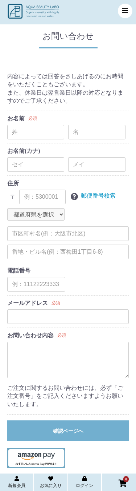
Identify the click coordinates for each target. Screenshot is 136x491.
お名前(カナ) (23, 151)
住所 (13, 183)
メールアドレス (27, 303)
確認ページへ (68, 431)
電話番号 (18, 271)
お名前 (16, 118)
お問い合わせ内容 (30, 335)
